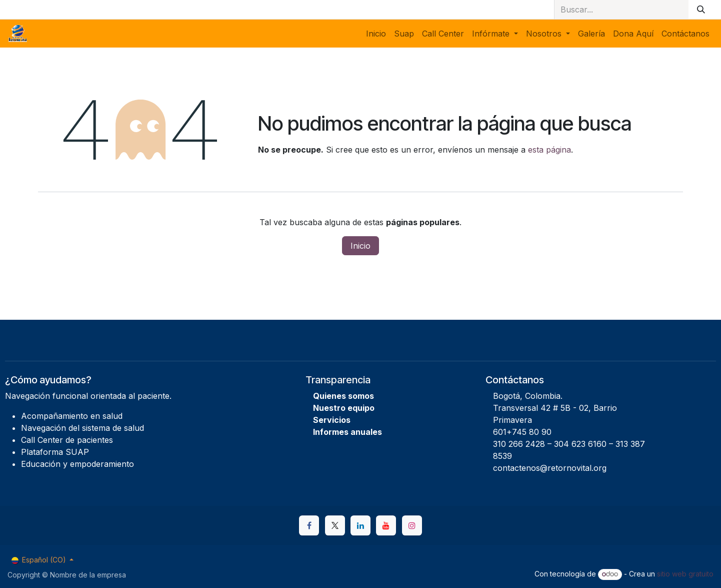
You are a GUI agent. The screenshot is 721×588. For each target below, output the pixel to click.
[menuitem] (376, 34)
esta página (549, 150)
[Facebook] (309, 525)
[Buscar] (701, 9)
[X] (335, 525)
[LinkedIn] (360, 525)
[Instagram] (412, 525)
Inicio (360, 246)
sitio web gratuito (685, 573)
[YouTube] (386, 525)
